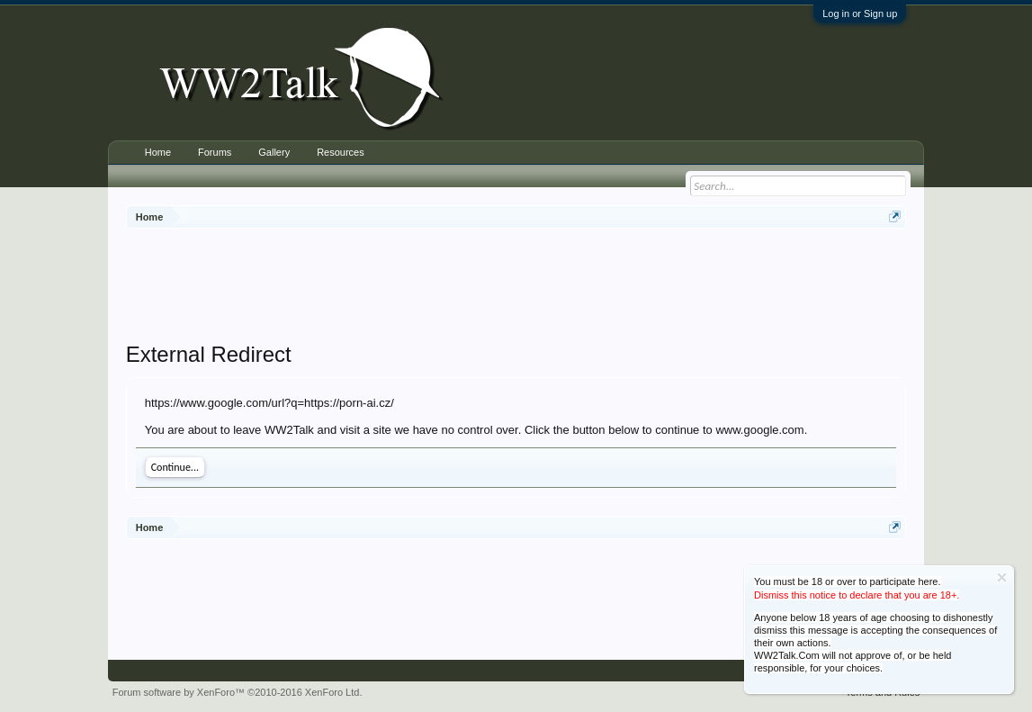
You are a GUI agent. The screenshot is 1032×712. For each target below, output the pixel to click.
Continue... (175, 467)
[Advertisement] (516, 287)
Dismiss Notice (1002, 577)
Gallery (274, 152)
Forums (214, 152)
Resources (340, 152)
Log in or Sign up (859, 13)
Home (158, 152)
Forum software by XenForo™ (237, 692)
